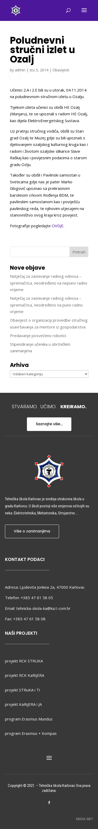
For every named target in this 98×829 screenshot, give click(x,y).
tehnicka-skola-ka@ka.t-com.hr (43, 608)
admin (20, 69)
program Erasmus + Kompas (31, 733)
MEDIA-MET (84, 819)
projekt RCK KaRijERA (24, 675)
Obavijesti (61, 69)
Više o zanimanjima (32, 531)
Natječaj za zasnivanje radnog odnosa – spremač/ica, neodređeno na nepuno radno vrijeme (48, 283)
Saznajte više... (49, 424)
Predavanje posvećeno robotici (38, 335)
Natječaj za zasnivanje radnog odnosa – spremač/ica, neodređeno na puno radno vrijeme (46, 305)
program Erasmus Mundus (29, 719)
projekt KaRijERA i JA (23, 704)
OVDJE (58, 225)
